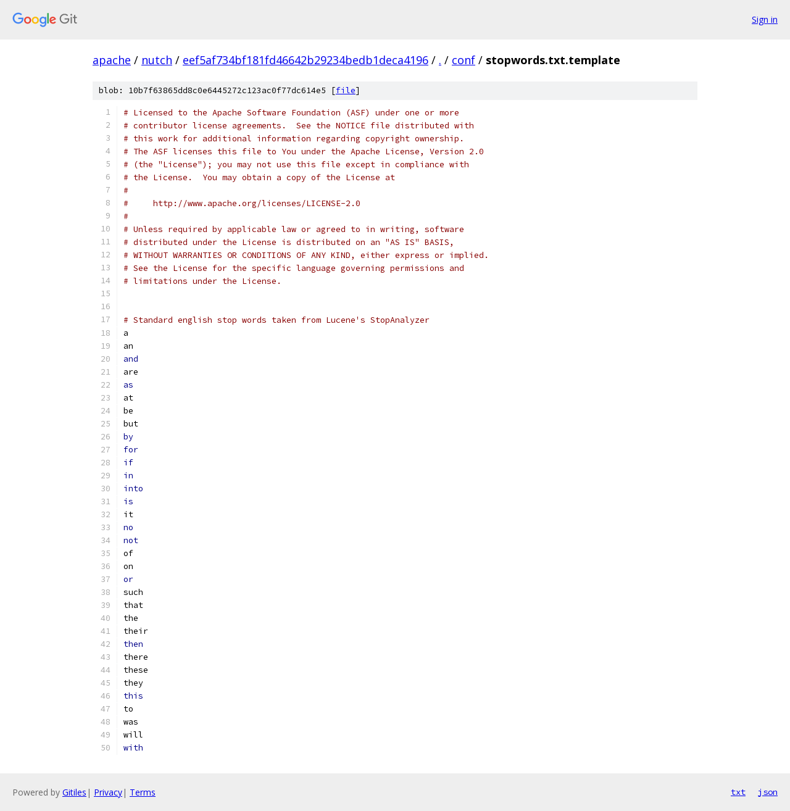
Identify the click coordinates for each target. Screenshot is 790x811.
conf (463, 59)
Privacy (108, 792)
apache (112, 59)
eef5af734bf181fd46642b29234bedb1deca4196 (305, 59)
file (346, 90)
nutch (156, 59)
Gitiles (74, 792)
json (768, 791)
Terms (143, 792)
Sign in (765, 19)
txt (738, 791)
